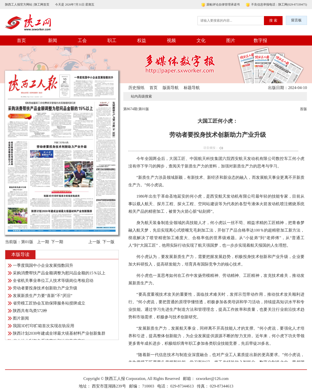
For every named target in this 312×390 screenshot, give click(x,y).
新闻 (52, 40)
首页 (21, 40)
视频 (171, 40)
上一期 (43, 242)
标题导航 (192, 87)
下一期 (57, 242)
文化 (201, 40)
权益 (141, 40)
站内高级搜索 (141, 96)
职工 (111, 40)
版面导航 (171, 87)
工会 (82, 40)
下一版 (108, 242)
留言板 (296, 20)
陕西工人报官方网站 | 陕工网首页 (27, 4)
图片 (230, 40)
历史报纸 (136, 87)
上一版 (94, 242)
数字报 (260, 40)
